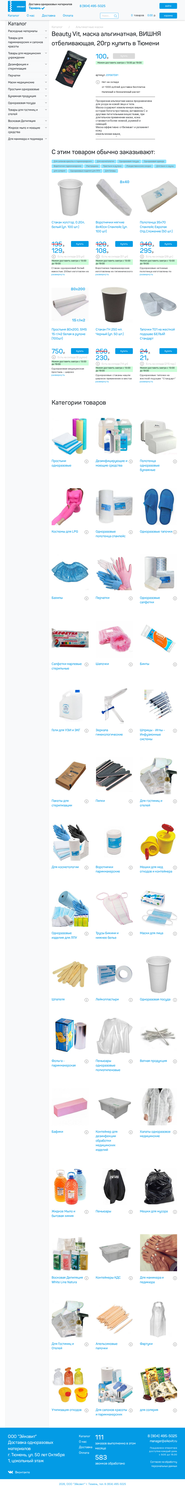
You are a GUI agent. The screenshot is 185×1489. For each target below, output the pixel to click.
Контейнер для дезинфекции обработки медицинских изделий (107, 1141)
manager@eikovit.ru (163, 1441)
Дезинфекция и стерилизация (18, 66)
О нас (31, 15)
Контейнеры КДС (108, 1278)
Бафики (57, 1132)
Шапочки (102, 664)
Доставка (48, 15)
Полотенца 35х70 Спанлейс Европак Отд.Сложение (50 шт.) (156, 226)
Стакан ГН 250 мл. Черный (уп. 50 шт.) (110, 332)
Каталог (13, 15)
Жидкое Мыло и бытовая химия (63, 1213)
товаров (145, 15)
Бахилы (57, 598)
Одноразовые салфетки (150, 600)
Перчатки (14, 75)
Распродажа (92, 166)
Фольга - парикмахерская (64, 1063)
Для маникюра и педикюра (25, 139)
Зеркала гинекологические (109, 732)
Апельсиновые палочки (107, 1346)
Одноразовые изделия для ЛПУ (85, 171)
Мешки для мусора (154, 1211)
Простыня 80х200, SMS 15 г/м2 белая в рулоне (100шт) (69, 334)
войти (168, 6)
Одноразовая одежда (154, 161)
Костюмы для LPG (65, 532)
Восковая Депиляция (21, 121)
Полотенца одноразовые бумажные (150, 465)
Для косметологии (105, 161)
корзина (168, 15)
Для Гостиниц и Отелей (63, 1346)
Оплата (68, 15)
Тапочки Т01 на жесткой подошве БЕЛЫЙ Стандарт (157, 334)
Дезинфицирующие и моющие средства (111, 463)
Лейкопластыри (107, 999)
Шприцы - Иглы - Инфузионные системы (152, 734)
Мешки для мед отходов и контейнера (156, 869)
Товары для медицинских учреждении (24, 55)
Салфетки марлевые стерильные (67, 666)
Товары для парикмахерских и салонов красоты (25, 42)
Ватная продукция (153, 1061)
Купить (124, 56)
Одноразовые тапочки (156, 532)
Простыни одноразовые (23, 89)
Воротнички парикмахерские (67, 166)
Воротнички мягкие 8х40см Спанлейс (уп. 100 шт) (112, 226)
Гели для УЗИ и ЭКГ (66, 730)
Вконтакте (19, 1472)
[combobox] (109, 16)
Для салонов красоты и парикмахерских (73, 161)
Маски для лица (151, 933)
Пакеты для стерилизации (62, 803)
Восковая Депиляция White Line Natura (67, 1280)
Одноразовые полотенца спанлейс (110, 534)
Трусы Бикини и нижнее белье (107, 935)
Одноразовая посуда (21, 103)
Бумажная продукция (22, 96)
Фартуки (146, 1344)
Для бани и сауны (165, 166)
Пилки (100, 801)
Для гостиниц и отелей (151, 803)
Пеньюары (103, 1211)
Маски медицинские (21, 82)
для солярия (59, 171)
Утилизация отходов (67, 1410)
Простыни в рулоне (112, 166)
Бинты (144, 664)
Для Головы (110, 171)
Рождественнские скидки (139, 166)
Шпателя (58, 999)
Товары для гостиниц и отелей (23, 112)
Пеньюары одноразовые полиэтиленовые (108, 1065)
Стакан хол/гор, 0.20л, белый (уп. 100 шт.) (68, 224)
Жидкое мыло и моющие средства (24, 130)
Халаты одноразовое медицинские (155, 1134)
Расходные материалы (22, 31)
